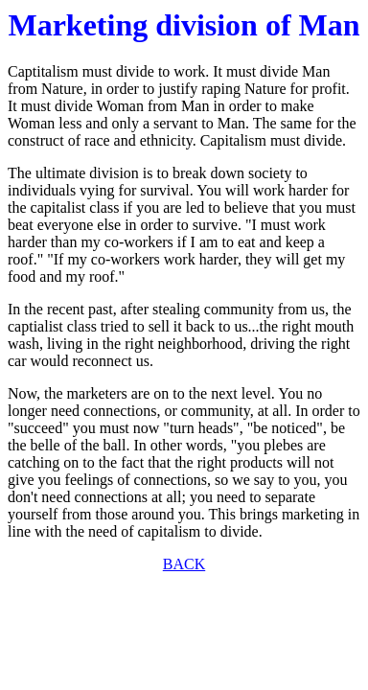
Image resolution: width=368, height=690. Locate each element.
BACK (184, 564)
